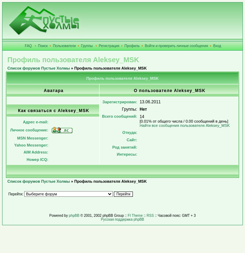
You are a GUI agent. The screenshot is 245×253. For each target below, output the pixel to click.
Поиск (43, 46)
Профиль (132, 46)
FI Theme (135, 216)
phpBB (74, 216)
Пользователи (64, 46)
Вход (217, 46)
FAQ (28, 46)
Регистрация (109, 46)
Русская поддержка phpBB (122, 219)
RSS (150, 216)
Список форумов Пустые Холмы (38, 68)
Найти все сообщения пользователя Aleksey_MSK (185, 125)
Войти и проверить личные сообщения (176, 46)
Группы (86, 46)
